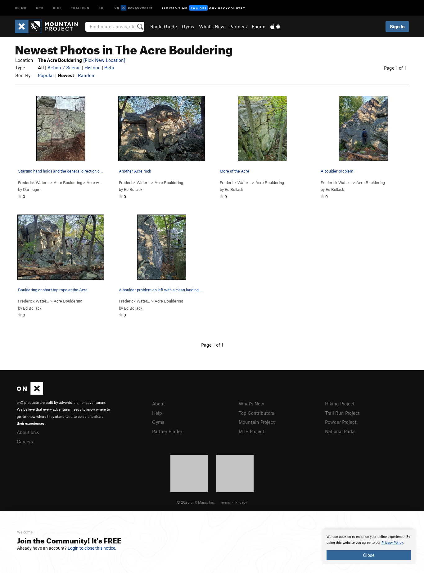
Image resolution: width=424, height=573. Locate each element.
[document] (369, 547)
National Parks (340, 431)
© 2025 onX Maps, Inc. (196, 502)
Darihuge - (32, 189)
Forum (258, 26)
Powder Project (340, 422)
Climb (21, 8)
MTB (40, 8)
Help (157, 413)
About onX (28, 432)
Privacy (241, 502)
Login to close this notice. (92, 548)
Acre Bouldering (68, 182)
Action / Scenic (64, 67)
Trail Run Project (342, 413)
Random (87, 75)
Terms (225, 502)
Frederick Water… (33, 182)
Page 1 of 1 (395, 68)
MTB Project (251, 431)
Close (369, 555)
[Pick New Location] (104, 60)
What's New (211, 26)
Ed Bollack (133, 189)
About (158, 403)
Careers (25, 441)
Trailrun (80, 8)
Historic (92, 67)
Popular (46, 75)
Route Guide (163, 26)
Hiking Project (339, 403)
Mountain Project (257, 422)
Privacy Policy (392, 543)
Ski (102, 8)
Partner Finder (167, 431)
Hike (57, 8)
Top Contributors (256, 413)
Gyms (188, 26)
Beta (109, 67)
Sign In (397, 26)
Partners (238, 26)
